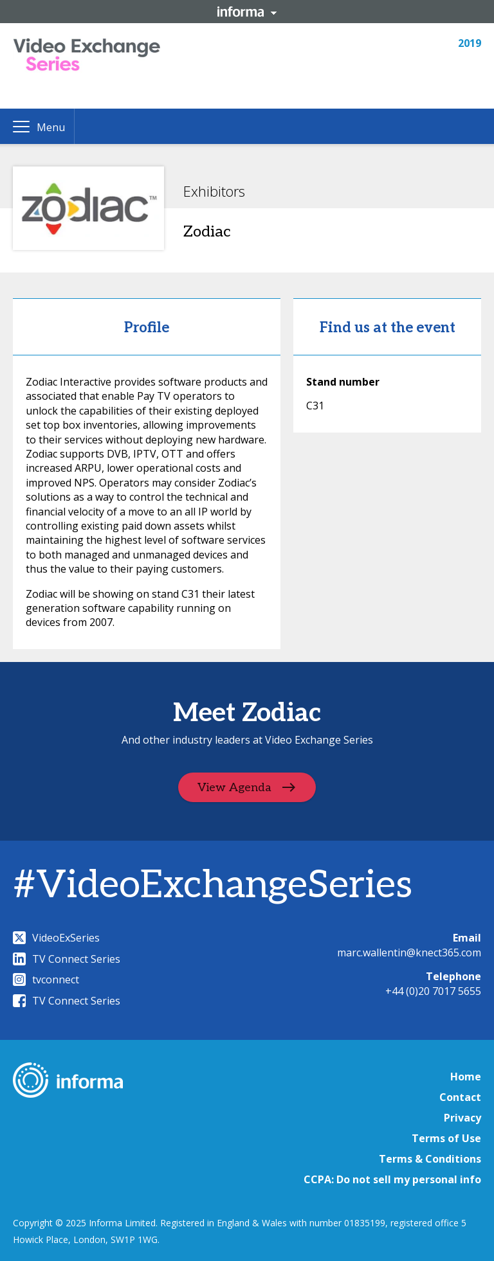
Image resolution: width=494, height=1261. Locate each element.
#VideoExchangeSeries (212, 886)
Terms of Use (446, 1138)
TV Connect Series (66, 959)
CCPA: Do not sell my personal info (392, 1179)
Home (465, 1076)
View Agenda (234, 787)
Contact (460, 1097)
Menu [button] (51, 127)
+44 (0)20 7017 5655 (433, 991)
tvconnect (46, 979)
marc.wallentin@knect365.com (409, 952)
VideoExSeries (56, 938)
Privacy (462, 1118)
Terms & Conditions (430, 1159)
